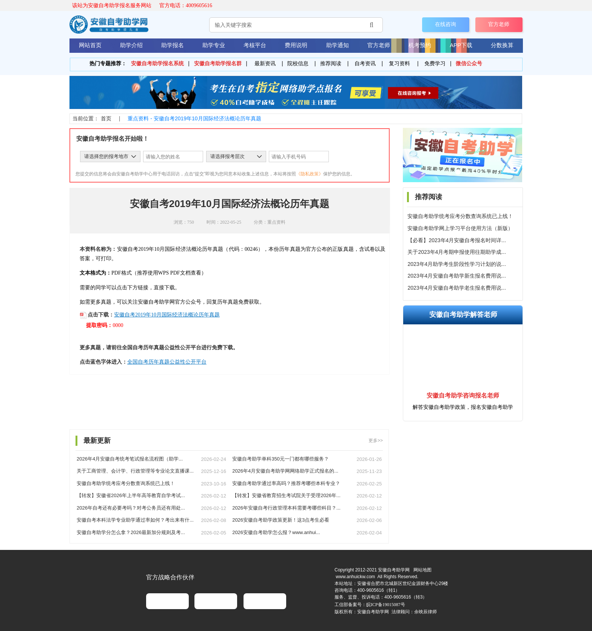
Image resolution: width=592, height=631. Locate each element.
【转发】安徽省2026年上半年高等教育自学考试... (131, 495)
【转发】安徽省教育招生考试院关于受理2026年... (286, 495)
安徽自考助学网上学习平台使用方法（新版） (460, 228)
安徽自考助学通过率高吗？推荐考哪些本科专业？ (286, 483)
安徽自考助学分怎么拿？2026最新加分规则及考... (131, 532)
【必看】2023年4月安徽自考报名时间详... (456, 240)
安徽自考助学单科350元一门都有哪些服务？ (280, 459)
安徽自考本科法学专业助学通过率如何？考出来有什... (135, 520)
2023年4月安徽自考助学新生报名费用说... (456, 276)
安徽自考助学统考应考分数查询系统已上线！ (460, 216)
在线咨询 (445, 24)
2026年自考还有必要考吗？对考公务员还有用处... (131, 508)
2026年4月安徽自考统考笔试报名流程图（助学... (130, 459)
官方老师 (498, 24)
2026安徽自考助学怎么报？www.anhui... (276, 532)
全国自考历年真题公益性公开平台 (167, 362)
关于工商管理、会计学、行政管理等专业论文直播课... (135, 471)
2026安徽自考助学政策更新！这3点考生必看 (280, 520)
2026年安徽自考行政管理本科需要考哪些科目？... (286, 508)
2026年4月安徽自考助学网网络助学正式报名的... (285, 471)
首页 (106, 118)
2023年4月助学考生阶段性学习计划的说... (456, 264)
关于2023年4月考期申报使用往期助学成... (456, 252)
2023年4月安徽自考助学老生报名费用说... (456, 288)
